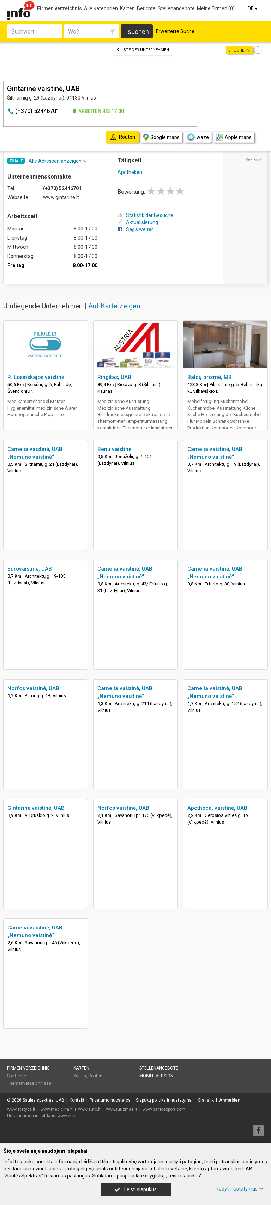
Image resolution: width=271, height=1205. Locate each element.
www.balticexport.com (164, 1109)
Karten (127, 8)
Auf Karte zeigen (114, 306)
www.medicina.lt (57, 1109)
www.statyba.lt (21, 1109)
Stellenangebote (176, 8)
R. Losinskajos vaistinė (35, 377)
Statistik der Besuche (145, 215)
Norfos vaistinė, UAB (33, 688)
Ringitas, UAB (114, 377)
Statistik (206, 1100)
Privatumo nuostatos (110, 1100)
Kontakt (77, 1100)
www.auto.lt (89, 1109)
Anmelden (229, 1100)
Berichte (146, 8)
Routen (95, 1075)
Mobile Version (156, 1075)
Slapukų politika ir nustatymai (164, 1100)
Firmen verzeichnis (59, 8)
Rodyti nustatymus (240, 1189)
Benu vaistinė (114, 449)
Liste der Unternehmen (142, 50)
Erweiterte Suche (175, 31)
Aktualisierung (138, 222)
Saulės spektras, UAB (43, 1100)
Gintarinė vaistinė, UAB (36, 808)
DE (253, 8)
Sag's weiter (135, 229)
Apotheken (130, 172)
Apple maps (234, 137)
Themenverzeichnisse (29, 1083)
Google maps (161, 137)
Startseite (16, 1075)
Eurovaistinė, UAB (29, 569)
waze (197, 137)
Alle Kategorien (101, 8)
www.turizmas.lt (121, 1109)
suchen (138, 31)
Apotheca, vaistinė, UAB (217, 808)
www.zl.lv (67, 1115)
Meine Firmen (216, 8)
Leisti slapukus (136, 1189)
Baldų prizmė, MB (209, 377)
